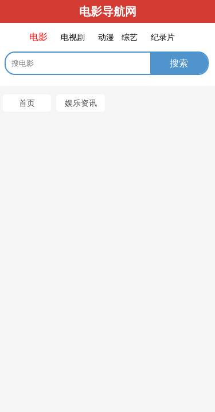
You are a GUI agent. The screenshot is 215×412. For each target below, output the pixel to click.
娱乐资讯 (81, 103)
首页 (27, 103)
